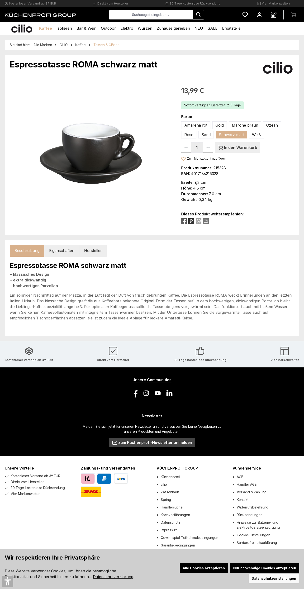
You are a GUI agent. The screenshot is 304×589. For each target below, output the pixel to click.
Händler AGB (247, 484)
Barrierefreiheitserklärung (257, 543)
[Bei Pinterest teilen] (191, 220)
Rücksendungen (249, 515)
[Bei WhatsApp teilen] (198, 220)
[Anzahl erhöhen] (208, 147)
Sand (206, 134)
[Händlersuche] (274, 14)
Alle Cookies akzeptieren (204, 568)
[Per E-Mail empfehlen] (205, 220)
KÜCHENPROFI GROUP (177, 468)
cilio (164, 484)
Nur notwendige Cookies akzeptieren (264, 568)
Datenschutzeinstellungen (274, 578)
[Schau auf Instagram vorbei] (146, 393)
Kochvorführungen (175, 515)
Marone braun (245, 125)
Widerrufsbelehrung (252, 507)
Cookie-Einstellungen (253, 535)
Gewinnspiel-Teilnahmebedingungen (189, 538)
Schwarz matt (231, 134)
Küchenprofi (170, 477)
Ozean (272, 125)
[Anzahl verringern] (186, 147)
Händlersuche (172, 507)
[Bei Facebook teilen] (183, 220)
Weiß (256, 134)
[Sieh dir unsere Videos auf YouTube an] (157, 393)
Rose (188, 134)
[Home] (22, 28)
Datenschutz (170, 522)
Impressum (169, 530)
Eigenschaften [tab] (61, 250)
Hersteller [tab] (93, 250)
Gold (219, 125)
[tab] (27, 251)
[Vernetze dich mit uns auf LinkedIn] (169, 393)
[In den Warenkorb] (237, 147)
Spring (166, 500)
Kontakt (242, 500)
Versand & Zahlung (251, 492)
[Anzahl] (197, 147)
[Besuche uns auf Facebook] (134, 393)
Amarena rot (195, 125)
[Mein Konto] (259, 14)
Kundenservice (247, 468)
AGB (240, 477)
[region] (90, 137)
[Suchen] (198, 14)
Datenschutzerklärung (113, 576)
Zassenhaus (170, 492)
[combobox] (151, 14)
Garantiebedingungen (178, 545)
